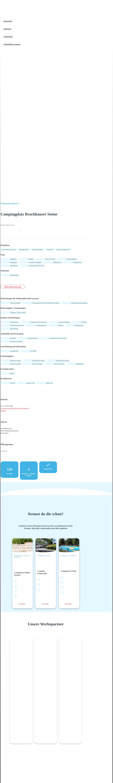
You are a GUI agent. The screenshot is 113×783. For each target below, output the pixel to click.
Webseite (3, 411)
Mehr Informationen (12, 287)
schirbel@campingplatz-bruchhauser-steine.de (15, 408)
